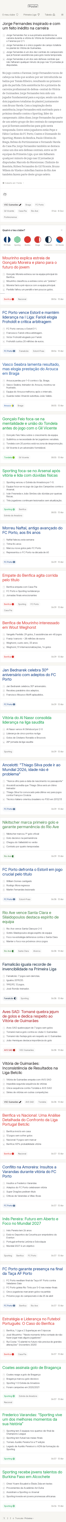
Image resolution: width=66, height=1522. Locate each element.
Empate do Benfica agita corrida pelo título (30, 577)
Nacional (22, 299)
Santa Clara (23, 951)
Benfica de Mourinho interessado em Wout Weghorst (30, 625)
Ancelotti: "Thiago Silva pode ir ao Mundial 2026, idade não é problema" (31, 769)
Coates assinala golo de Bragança (31, 1367)
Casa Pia (23, 211)
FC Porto (40, 205)
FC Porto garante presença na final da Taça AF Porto (32, 1271)
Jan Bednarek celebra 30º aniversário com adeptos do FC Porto (29, 674)
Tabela (50, 14)
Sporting (9, 509)
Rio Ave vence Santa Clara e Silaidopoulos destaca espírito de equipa (30, 917)
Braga (28, 205)
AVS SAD (9, 1050)
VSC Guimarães (12, 205)
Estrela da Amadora (13, 515)
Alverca (36, 951)
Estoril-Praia (38, 351)
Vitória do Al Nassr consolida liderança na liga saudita (26, 720)
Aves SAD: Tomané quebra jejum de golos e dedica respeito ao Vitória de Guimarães (30, 1016)
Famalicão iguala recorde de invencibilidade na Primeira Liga (29, 966)
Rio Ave (34, 211)
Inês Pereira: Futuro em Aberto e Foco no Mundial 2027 (30, 1221)
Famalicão (24, 351)
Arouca (9, 405)
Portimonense (10, 217)
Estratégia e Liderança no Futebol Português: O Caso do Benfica (31, 1321)
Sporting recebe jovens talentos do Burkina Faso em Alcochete (32, 1474)
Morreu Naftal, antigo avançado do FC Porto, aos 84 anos (32, 530)
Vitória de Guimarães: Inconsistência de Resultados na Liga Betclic (30, 1068)
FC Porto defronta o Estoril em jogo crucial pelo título (32, 871)
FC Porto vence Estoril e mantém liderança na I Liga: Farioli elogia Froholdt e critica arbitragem (30, 317)
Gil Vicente (9, 211)
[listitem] (7, 241)
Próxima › (29, 1518)
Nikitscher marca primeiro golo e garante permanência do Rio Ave (30, 824)
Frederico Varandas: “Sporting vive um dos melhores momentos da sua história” (32, 1419)
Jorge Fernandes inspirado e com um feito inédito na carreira (31, 25)
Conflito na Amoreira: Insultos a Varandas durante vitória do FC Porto (29, 1171)
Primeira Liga (31, 14)
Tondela (9, 457)
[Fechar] (62, 230)
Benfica (9, 299)
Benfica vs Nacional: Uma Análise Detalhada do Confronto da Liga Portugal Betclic (31, 1120)
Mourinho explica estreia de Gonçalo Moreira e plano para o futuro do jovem (29, 262)
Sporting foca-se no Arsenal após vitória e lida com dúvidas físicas (31, 473)
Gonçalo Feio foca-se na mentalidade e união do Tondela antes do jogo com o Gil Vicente (30, 423)
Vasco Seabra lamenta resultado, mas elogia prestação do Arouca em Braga (31, 369)
